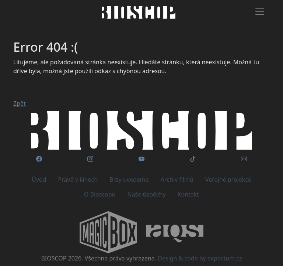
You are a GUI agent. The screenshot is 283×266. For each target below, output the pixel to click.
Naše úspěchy (146, 194)
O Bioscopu (100, 194)
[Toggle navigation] (260, 12)
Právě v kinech (78, 179)
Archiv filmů (177, 179)
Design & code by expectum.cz (200, 258)
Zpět (19, 103)
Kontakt (188, 194)
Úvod (39, 179)
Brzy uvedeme (129, 179)
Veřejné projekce (228, 179)
